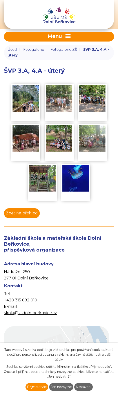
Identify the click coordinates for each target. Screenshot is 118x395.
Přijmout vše (37, 387)
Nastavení (83, 387)
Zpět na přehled (22, 213)
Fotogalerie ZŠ (64, 49)
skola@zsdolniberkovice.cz (30, 312)
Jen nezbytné (61, 387)
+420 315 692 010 (20, 300)
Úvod (12, 49)
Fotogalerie (33, 49)
